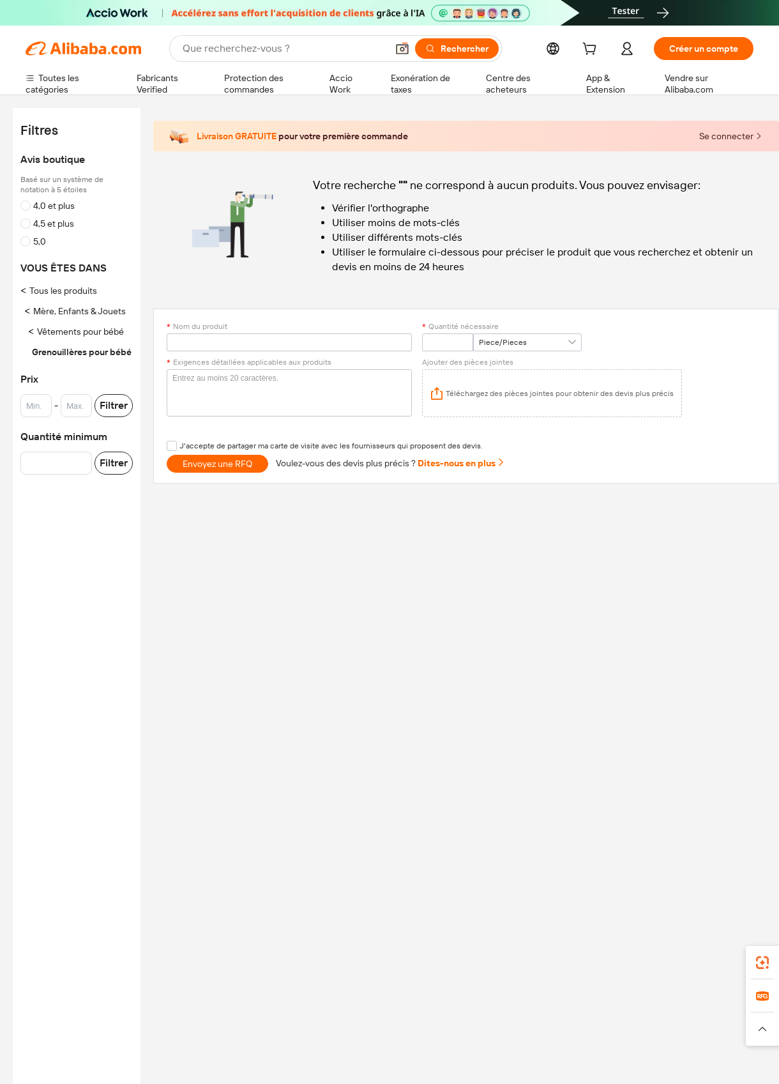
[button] (402, 48)
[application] (552, 393)
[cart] (591, 50)
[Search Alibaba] (283, 49)
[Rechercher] (457, 48)
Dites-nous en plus (461, 463)
